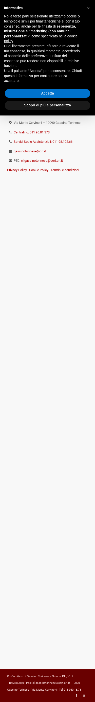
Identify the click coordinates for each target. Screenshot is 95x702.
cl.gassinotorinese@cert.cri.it (42, 160)
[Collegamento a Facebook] (76, 695)
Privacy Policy (17, 170)
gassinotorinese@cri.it (30, 151)
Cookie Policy (38, 170)
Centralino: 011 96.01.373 (32, 132)
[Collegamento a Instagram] (84, 695)
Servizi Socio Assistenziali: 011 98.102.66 (43, 142)
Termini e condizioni (65, 170)
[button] (88, 8)
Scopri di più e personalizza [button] (47, 105)
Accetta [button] (47, 93)
